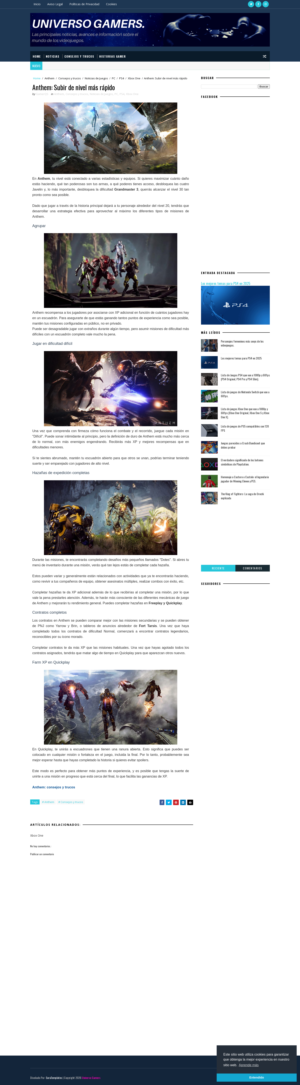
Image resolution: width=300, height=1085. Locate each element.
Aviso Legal (55, 4)
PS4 (121, 78)
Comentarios (252, 568)
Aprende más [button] (249, 1065)
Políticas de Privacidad (84, 4)
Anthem (49, 78)
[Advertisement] (111, 959)
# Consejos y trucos (70, 802)
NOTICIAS (52, 56)
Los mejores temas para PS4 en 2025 (225, 283)
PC (113, 78)
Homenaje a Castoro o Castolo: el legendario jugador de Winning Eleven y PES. (245, 479)
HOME (37, 56)
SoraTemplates (54, 1077)
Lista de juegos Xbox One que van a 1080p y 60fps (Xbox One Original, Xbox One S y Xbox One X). (245, 413)
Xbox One (134, 78)
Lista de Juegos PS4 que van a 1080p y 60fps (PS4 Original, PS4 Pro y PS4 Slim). (245, 377)
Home (37, 78)
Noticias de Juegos (96, 78)
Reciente (218, 568)
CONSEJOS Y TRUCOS (79, 56)
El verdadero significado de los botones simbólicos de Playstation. (242, 462)
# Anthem (48, 802)
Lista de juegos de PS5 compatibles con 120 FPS (245, 428)
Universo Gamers (91, 1077)
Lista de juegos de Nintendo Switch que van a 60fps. (245, 394)
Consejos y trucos (69, 78)
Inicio (37, 4)
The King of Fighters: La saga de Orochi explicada (242, 496)
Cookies (111, 4)
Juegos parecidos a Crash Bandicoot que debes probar (243, 445)
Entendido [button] (256, 1077)
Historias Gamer (112, 56)
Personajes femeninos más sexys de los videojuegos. (242, 343)
